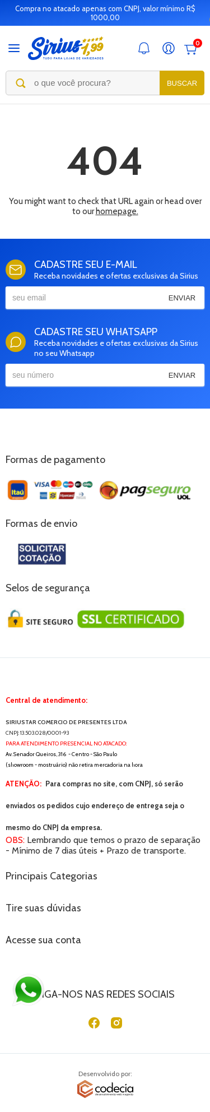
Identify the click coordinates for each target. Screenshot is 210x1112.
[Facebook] (94, 1025)
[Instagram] (116, 1025)
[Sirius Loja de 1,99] (66, 48)
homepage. (117, 211)
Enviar (182, 298)
